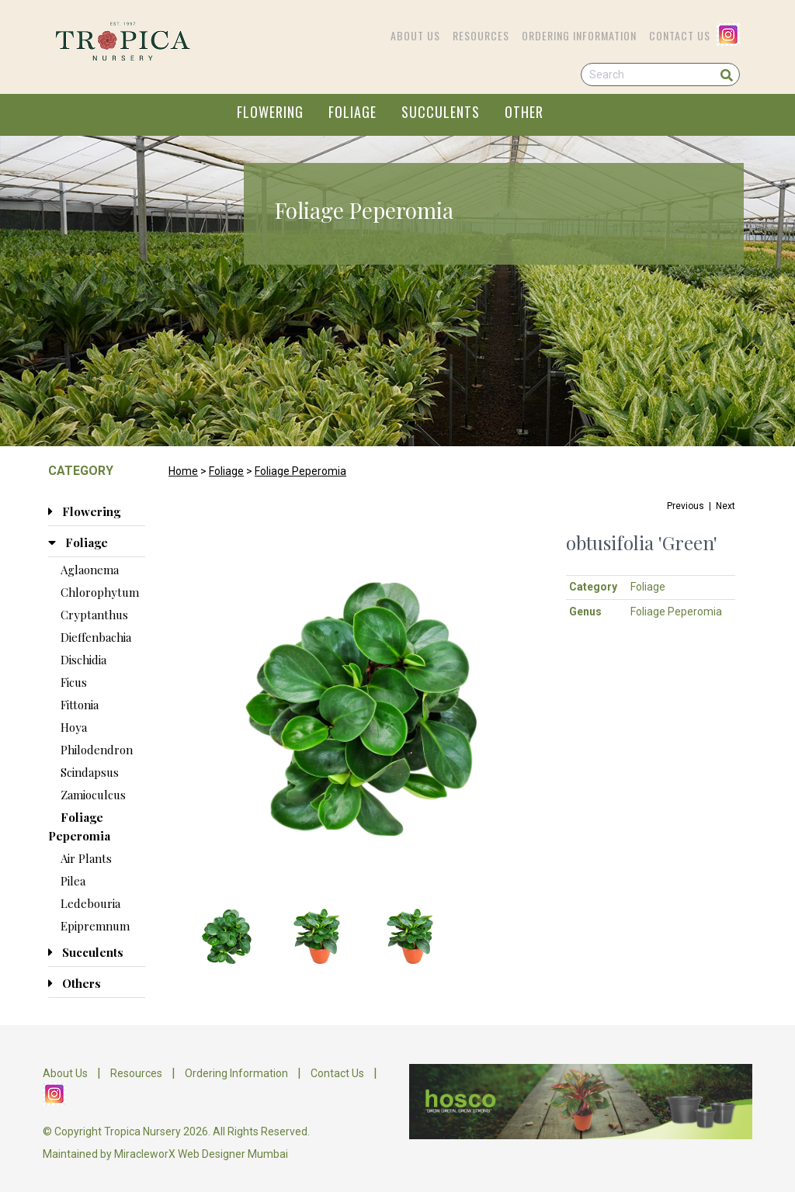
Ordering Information (579, 35)
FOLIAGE (352, 112)
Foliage (226, 471)
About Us (415, 35)
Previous (685, 506)
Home (183, 471)
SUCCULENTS (440, 112)
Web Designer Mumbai (233, 1154)
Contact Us (679, 35)
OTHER (524, 112)
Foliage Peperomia (300, 471)
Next (725, 506)
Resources (481, 35)
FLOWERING (270, 112)
